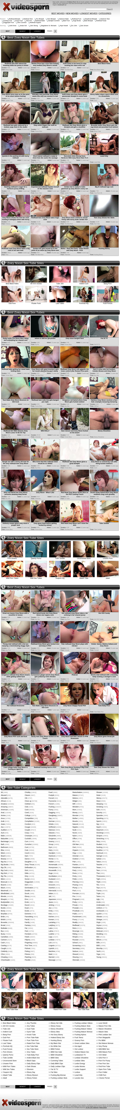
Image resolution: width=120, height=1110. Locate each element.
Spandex (99, 815)
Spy (97, 824)
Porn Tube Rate (12, 1008)
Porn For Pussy (104, 1061)
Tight (98, 879)
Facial (27, 919)
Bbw (2, 850)
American (4, 810)
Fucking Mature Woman (83, 1032)
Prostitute (76, 911)
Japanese (52, 899)
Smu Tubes (31, 1052)
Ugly (98, 899)
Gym (50, 847)
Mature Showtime (105, 1029)
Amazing (4, 807)
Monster (75, 815)
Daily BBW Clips (57, 1063)
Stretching (100, 839)
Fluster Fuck (36, 302)
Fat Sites (54, 1072)
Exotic (27, 911)
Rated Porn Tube (60, 1008)
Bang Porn (108, 283)
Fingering (28, 943)
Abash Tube (84, 577)
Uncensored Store (84, 557)
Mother (75, 818)
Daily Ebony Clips (33, 1063)
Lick (50, 943)
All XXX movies (36, 283)
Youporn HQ (60, 577)
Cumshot (28, 844)
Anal (2, 813)
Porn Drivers (12, 557)
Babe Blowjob (88, 21)
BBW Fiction (55, 1049)
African (3, 801)
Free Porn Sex (104, 1063)
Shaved (75, 954)
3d (2, 792)
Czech (27, 853)
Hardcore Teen (105, 19)
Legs (50, 937)
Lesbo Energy (80, 1063)
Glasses (52, 833)
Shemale (75, 960)
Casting (3, 945)
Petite (74, 879)
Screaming (76, 945)
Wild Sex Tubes (36, 577)
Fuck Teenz (79, 1037)
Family (27, 922)
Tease (98, 867)
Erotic (27, 902)
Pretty (74, 902)
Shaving (75, 957)
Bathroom (4, 847)
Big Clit (3, 867)
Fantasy (28, 925)
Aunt (2, 833)
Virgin (98, 922)
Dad (26, 856)
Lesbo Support (80, 1069)
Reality (75, 922)
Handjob (52, 853)
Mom (74, 810)
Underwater (100, 905)
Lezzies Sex (79, 1078)
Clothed (27, 804)
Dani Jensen (84, 25)
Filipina (27, 940)
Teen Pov (29, 21)
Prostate (75, 908)
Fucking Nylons (80, 1035)
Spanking (99, 818)
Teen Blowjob (51, 19)
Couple (27, 830)
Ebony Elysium (32, 1075)
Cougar (27, 827)
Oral (74, 847)
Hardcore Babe (64, 19)
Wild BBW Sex (104, 1049)
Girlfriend (52, 827)
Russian (75, 940)
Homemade (53, 865)
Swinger (99, 856)
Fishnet (27, 948)
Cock (27, 810)
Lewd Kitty (78, 1075)
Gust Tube (60, 989)
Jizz (50, 908)
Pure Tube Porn (36, 1008)
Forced (51, 798)
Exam (27, 908)
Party (74, 870)
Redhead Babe (40, 21)
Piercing (75, 882)
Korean (51, 919)
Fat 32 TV (54, 1069)
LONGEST (37, 31)
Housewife (52, 870)
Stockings (100, 833)
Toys (98, 888)
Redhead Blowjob (14, 19)
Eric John (74, 25)
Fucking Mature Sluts (82, 1026)
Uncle (98, 902)
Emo (26, 899)
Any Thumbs (12, 989)
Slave (98, 801)
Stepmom (100, 830)
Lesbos (77, 1072)
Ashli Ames (12, 25)
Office (74, 839)
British (3, 919)
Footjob (51, 795)
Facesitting (29, 917)
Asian (3, 824)
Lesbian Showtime (81, 1058)
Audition (4, 830)
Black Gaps (31, 1061)
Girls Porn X (103, 1058)
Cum (26, 841)
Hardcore (52, 856)
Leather (51, 934)
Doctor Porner (104, 1078)
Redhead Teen (28, 19)
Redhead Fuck (76, 19)
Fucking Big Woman (58, 1075)
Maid (50, 954)
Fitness (27, 954)
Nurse (74, 833)
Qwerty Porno (36, 557)
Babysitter (4, 839)
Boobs (3, 908)
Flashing (28, 957)
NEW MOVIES (72, 13)
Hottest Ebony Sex (58, 1037)
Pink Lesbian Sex (105, 1035)
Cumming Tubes (57, 1061)
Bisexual (4, 882)
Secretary (76, 948)
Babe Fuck (66, 21)
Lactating (52, 922)
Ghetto (51, 824)
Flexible (27, 960)
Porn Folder (103, 1072)
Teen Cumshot (21, 22)
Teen (98, 870)
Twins (98, 896)
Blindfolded (5, 893)
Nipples (75, 827)
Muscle (75, 821)
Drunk (27, 893)
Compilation (29, 821)
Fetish (27, 937)
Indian (51, 882)
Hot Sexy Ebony (57, 1035)
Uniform (99, 908)
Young (98, 957)
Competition (29, 818)
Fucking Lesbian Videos (83, 1023)
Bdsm (3, 853)
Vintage (99, 919)
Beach (3, 856)
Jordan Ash (23, 25)
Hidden (51, 862)
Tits (97, 885)
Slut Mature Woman (106, 1043)
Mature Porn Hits (105, 1026)
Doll (26, 885)
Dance (27, 859)
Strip (98, 841)
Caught (3, 948)
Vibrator (99, 917)
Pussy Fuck (19, 21)
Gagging (52, 813)
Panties (75, 865)
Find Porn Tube (104, 1066)
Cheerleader (5, 960)
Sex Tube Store (108, 1008)
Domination (29, 888)
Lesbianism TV (80, 1055)
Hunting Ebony (56, 1040)
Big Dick (4, 873)
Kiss (50, 914)
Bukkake (4, 928)
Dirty (26, 876)
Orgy (74, 853)
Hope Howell (64, 25)
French (51, 804)
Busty (3, 934)
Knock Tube (108, 989)
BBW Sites (55, 1058)
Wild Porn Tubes (12, 577)
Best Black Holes (12, 283)
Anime (3, 815)
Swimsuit (99, 853)
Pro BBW (102, 1040)
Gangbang (52, 815)
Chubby (27, 792)
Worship (99, 948)
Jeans (51, 902)
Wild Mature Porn (105, 1052)
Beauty (3, 859)
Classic (27, 795)
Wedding (99, 934)
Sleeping (99, 804)
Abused (3, 795)
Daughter (28, 862)
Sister (98, 795)
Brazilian (4, 914)
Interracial (52, 891)
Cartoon (4, 940)
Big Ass (3, 862)
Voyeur (99, 925)
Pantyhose (76, 867)
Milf (73, 804)
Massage (52, 960)
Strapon (99, 836)
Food (50, 792)
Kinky (51, 911)
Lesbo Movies (80, 1066)
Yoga (98, 954)
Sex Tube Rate (84, 1008)
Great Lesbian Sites (82, 1043)
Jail (50, 896)
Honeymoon (53, 867)
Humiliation (53, 876)
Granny (51, 841)
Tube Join (60, 283)
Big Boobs (5, 865)
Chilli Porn (102, 1075)
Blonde (3, 896)
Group (51, 844)
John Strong (34, 25)
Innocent (52, 885)
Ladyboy (52, 925)
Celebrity (4, 951)
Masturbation (77, 792)
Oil (73, 841)
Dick (26, 870)
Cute (26, 850)
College (27, 815)
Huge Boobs (77, 21)
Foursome (52, 801)
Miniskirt (75, 807)
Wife (98, 943)
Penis (74, 873)
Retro (74, 928)
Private (75, 905)
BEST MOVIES (57, 13)
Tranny (99, 891)
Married (51, 957)
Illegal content (103, 1107)
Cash (3, 943)
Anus (3, 818)
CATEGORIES (105, 13)
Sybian (99, 859)
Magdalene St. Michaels (48, 25)
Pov (73, 896)
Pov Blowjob (40, 19)
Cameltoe (4, 937)
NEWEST (22, 31)
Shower (99, 792)
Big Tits (3, 876)
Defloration (29, 867)
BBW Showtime (56, 1055)
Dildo (27, 873)
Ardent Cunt (84, 283)
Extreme (28, 914)
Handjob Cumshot (54, 21)
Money (75, 813)
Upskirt (99, 914)
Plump (74, 888)
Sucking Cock (7, 21)
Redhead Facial (101, 21)
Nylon (74, 836)
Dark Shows (31, 1066)
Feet (26, 931)
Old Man (75, 844)
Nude (74, 830)
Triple (98, 893)
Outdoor (75, 859)
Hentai (51, 859)
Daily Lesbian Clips (58, 1066)
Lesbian (51, 940)
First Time (28, 945)
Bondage (4, 905)
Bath (2, 844)
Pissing (75, 885)
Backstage (5, 841)
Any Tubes (36, 989)
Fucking (51, 807)
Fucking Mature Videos (83, 1029)
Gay (50, 818)
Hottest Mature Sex (82, 1052)
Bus (2, 931)
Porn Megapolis (104, 1037)
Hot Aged (78, 1046)
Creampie (28, 836)
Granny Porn (79, 1040)
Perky (74, 876)
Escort (27, 905)
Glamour (52, 830)
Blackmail (4, 891)
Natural (75, 824)
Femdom (28, 934)
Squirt (98, 827)
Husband (52, 879)
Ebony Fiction (32, 1078)
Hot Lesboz (79, 1049)
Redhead (75, 925)
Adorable (4, 798)
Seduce (75, 951)
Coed (27, 813)
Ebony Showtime (57, 1029)
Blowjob (4, 899)
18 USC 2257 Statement (92, 1107)
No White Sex (56, 1046)
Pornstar (75, 893)
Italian (51, 893)
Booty (3, 911)
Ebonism (30, 1069)
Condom (28, 824)
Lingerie (52, 945)
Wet (97, 937)
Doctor (27, 879)
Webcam (99, 931)
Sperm (98, 821)
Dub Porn (12, 302)
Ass (2, 827)
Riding (74, 934)
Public (74, 914)
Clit (26, 798)
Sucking (99, 847)
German (52, 821)
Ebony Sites (55, 1032)
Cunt (26, 847)
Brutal (3, 925)
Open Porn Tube (105, 1069)
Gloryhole (52, 836)
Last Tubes (60, 302)
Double (27, 891)
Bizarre (3, 885)
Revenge (75, 931)
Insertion (52, 888)
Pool (74, 891)
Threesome (100, 876)
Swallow (99, 850)
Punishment (76, 917)
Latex (51, 928)
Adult (108, 577)
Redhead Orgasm (35, 22)
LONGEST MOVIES (88, 13)
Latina (51, 931)
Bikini (3, 879)
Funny (51, 810)
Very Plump (103, 1046)
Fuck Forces (108, 302)
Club (26, 807)
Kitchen (51, 917)
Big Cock (4, 870)
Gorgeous (52, 839)
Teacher (99, 865)
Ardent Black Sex (33, 1058)
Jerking (51, 905)
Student (99, 844)
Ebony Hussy (56, 1026)
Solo (98, 810)
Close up (28, 801)
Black (3, 888)
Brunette (4, 922)
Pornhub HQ (84, 302)
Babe (3, 836)
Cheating (4, 957)
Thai (98, 873)
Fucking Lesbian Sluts (59, 1078)
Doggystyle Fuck (8, 22)
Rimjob (75, 937)
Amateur (4, 804)
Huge (51, 873)
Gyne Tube (84, 989)
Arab (2, 821)
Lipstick (51, 948)
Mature (75, 795)
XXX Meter (103, 1055)
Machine (52, 951)
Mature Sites (103, 1032)
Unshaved (100, 911)
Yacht (98, 951)
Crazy (27, 833)
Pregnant (75, 899)
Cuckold (28, 839)
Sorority (99, 813)
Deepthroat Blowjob (90, 19)
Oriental (75, 856)
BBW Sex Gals (56, 1052)
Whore (98, 940)
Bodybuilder (5, 902)
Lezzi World (103, 1023)
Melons (75, 798)
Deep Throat (29, 865)
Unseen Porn (108, 557)
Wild (98, 945)
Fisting (27, 951)
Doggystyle (29, 882)
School (75, 943)
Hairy (51, 850)
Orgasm (75, 850)
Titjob (98, 882)
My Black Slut (56, 1043)
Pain (74, 862)
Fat (26, 928)
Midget (75, 801)
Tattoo (98, 862)
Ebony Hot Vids (56, 1023)
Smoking (99, 807)
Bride (3, 917)
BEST (8, 31)
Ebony (27, 896)
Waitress (99, 928)
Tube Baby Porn (33, 1055)
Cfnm (3, 954)
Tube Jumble (60, 557)
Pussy (74, 919)
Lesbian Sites (80, 1061)
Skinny (98, 798)
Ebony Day (31, 1072)
